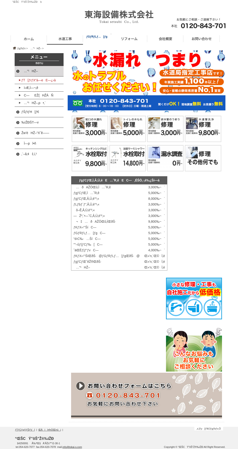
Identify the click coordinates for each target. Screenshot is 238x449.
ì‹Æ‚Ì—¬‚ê (29, 88)
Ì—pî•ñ (28, 143)
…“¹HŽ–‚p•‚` (33, 103)
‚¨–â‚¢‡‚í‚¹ (29, 154)
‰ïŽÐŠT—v (30, 122)
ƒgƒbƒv (21, 48)
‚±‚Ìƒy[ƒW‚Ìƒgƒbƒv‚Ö (208, 428)
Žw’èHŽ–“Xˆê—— (35, 133)
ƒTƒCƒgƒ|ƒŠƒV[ (25, 429)
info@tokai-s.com (72, 447)
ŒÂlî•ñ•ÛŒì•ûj (49, 429)
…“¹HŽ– (34, 48)
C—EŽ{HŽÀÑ (37, 95)
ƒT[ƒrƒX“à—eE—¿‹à (38, 80)
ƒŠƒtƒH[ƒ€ (30, 112)
